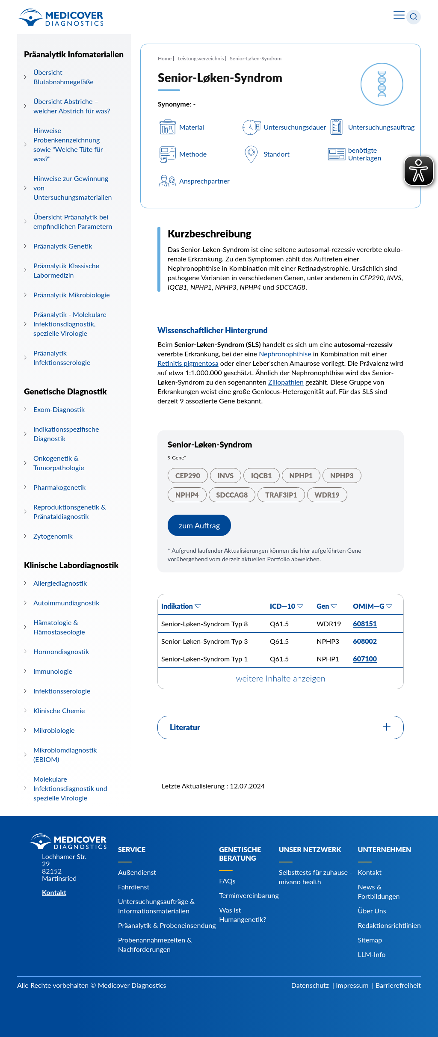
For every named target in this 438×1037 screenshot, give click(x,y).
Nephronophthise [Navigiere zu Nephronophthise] (285, 354)
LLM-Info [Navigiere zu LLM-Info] (372, 954)
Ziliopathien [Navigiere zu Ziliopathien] (286, 382)
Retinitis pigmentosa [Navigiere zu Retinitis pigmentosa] (188, 363)
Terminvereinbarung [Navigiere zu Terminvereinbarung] (249, 895)
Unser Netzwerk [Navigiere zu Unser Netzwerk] (310, 849)
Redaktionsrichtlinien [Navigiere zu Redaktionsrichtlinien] (389, 925)
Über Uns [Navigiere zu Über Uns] (372, 911)
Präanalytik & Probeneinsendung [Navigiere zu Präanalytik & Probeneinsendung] (167, 925)
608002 (365, 641)
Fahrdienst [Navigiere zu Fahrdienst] (133, 887)
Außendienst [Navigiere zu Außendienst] (137, 872)
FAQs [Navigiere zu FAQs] (227, 881)
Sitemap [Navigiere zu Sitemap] (370, 940)
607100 (365, 659)
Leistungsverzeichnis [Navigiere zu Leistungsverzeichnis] (201, 58)
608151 (365, 623)
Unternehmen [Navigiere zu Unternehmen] (384, 849)
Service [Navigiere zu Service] (131, 849)
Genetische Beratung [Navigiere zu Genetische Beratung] (240, 853)
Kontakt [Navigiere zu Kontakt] (370, 872)
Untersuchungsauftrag (381, 127)
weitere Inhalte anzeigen (280, 678)
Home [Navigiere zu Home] (165, 58)
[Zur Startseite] (60, 17)
